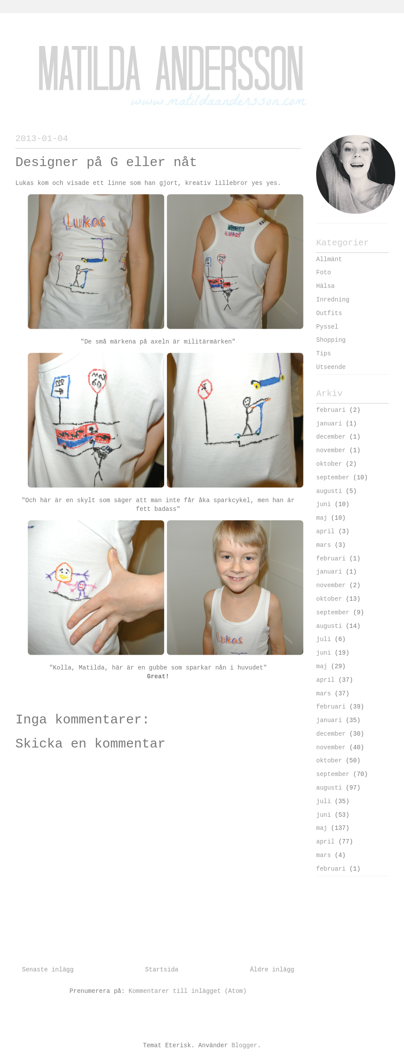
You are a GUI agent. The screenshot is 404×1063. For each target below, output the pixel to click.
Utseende (331, 367)
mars (323, 545)
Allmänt (329, 259)
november (331, 450)
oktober (329, 464)
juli (323, 639)
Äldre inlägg (272, 969)
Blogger (244, 1045)
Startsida (162, 969)
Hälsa (325, 286)
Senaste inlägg (48, 969)
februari (331, 410)
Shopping (331, 340)
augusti (329, 491)
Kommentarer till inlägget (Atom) (188, 991)
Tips (323, 353)
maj (321, 517)
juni (323, 504)
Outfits (329, 313)
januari (329, 423)
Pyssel (327, 326)
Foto (323, 272)
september (333, 477)
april (325, 531)
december (331, 436)
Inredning (333, 299)
